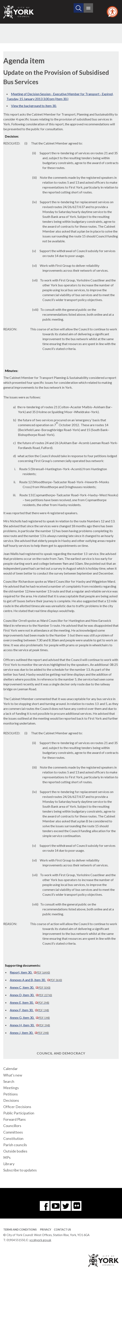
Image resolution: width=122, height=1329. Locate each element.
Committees (13, 1132)
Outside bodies (15, 1151)
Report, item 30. (30, 972)
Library (8, 1164)
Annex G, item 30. (30, 1017)
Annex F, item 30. (29, 1010)
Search (8, 1081)
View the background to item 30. (34, 106)
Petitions (10, 1094)
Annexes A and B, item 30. (36, 980)
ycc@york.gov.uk (40, 1240)
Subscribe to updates (20, 1170)
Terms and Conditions (20, 1229)
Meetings (11, 1088)
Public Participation (18, 1113)
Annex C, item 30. (30, 987)
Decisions (11, 1100)
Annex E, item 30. (29, 1002)
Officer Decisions (17, 1107)
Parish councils (15, 1145)
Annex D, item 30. (31, 995)
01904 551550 (16, 1240)
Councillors (12, 1126)
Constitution (13, 1138)
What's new (12, 1075)
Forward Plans (14, 1119)
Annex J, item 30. (29, 1033)
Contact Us (62, 1229)
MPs (7, 1157)
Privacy (45, 1229)
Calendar (10, 1069)
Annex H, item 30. (30, 1025)
